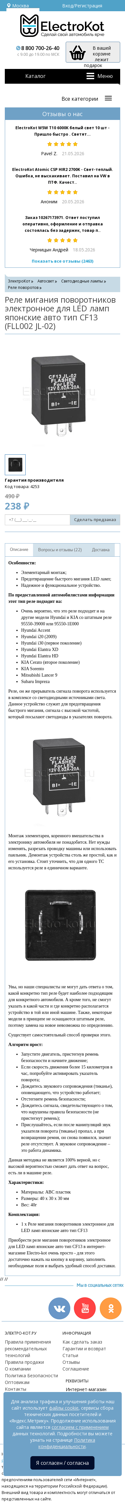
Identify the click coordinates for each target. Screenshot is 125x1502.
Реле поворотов (23, 287)
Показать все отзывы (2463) (62, 261)
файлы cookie (64, 1408)
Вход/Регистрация (82, 6)
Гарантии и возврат (84, 1349)
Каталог (35, 76)
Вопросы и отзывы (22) (60, 550)
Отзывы (71, 1362)
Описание (19, 549)
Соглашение (76, 1369)
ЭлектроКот (19, 281)
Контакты (15, 1389)
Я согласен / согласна (62, 1462)
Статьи (70, 1355)
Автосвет (46, 281)
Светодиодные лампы (82, 281)
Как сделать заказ (82, 1342)
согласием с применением (80, 1427)
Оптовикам (17, 1382)
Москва (17, 6)
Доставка (101, 550)
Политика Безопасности (31, 1375)
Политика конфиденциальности (66, 1443)
